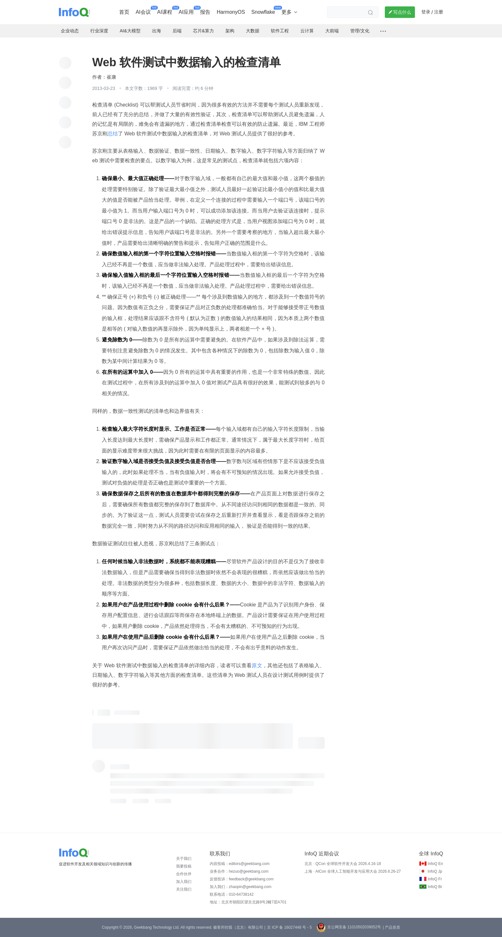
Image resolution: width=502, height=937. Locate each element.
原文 (257, 665)
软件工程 (280, 30)
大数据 (252, 30)
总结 (113, 133)
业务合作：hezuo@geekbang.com (239, 871)
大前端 (332, 30)
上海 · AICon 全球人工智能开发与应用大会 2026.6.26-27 (352, 871)
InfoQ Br (435, 887)
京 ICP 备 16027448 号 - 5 (289, 927)
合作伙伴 (183, 874)
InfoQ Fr (435, 879)
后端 (177, 30)
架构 (229, 30)
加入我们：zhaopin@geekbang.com (240, 887)
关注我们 (183, 889)
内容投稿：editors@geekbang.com (240, 863)
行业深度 (99, 30)
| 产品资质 (391, 927)
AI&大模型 (130, 30)
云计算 (307, 30)
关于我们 (183, 858)
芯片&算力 (203, 30)
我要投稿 (183, 866)
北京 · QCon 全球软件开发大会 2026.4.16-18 (342, 863)
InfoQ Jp (435, 871)
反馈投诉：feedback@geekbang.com (242, 879)
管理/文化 (359, 30)
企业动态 (70, 30)
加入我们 (183, 881)
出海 (156, 30)
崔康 (111, 77)
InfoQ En (435, 863)
